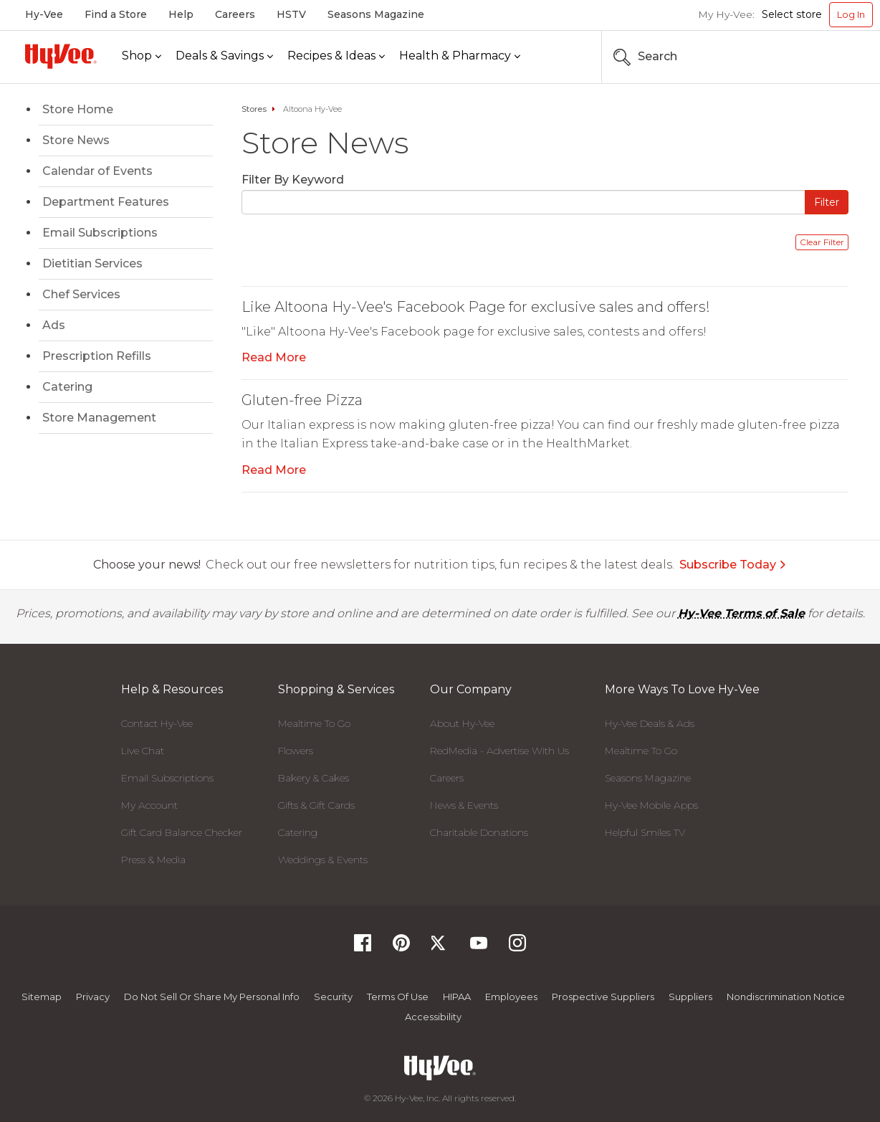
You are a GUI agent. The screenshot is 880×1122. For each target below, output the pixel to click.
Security (333, 996)
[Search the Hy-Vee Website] (830, 56)
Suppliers (690, 996)
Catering (67, 387)
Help (180, 14)
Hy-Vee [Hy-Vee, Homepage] (44, 14)
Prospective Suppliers (603, 996)
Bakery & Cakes (313, 777)
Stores (254, 109)
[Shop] (141, 56)
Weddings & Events (323, 859)
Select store (792, 14)
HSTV (291, 14)
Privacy (93, 996)
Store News (76, 140)
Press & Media (153, 859)
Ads (53, 325)
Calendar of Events (97, 171)
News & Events (464, 805)
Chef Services (81, 294)
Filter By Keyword (292, 179)
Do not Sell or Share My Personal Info (212, 996)
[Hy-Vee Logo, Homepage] (61, 56)
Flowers (295, 750)
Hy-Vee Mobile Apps (651, 805)
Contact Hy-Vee (157, 723)
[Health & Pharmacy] (459, 56)
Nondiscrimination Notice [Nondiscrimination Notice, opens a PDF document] (786, 996)
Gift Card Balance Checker (181, 832)
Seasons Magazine (375, 14)
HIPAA (457, 996)
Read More (273, 357)
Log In (851, 14)
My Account (149, 805)
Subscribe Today (733, 564)
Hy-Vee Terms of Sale (741, 613)
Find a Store (116, 14)
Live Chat (142, 750)
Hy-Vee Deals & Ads (649, 723)
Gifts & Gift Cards (316, 805)
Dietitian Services (92, 263)
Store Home (77, 109)
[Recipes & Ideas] (336, 56)
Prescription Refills (96, 356)
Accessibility (433, 1016)
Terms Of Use (398, 996)
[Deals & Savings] (224, 56)
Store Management (99, 417)
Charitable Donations (479, 832)
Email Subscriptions (100, 232)
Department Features (105, 202)
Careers (235, 14)
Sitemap (41, 996)
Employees (511, 996)
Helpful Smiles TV (645, 832)
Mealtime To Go (314, 723)
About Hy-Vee (462, 723)
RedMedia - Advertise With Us (499, 750)
